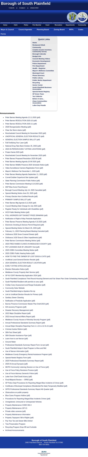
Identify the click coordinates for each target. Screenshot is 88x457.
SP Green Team (38, 94)
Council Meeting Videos (41, 59)
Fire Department (38, 66)
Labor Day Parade (39, 105)
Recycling (36, 82)
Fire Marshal (36, 25)
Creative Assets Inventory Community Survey (42, 50)
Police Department (39, 63)
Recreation (58, 25)
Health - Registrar (38, 68)
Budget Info (36, 56)
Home (5, 25)
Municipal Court (38, 73)
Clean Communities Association (39, 102)
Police (26, 25)
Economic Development (41, 61)
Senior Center (37, 85)
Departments (70, 25)
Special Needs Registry (41, 91)
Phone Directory (38, 75)
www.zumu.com (44, 455)
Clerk (15, 25)
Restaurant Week (38, 45)
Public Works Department (41, 80)
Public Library (37, 78)
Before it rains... (38, 99)
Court (47, 25)
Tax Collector (37, 96)
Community (82, 25)
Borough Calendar (39, 54)
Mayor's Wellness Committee (43, 71)
